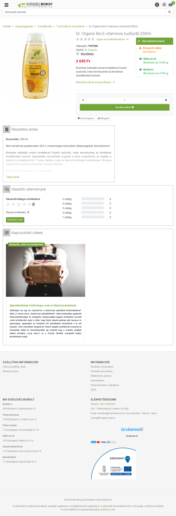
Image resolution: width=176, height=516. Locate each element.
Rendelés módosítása (102, 366)
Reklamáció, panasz (101, 375)
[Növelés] (166, 100)
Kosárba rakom (125, 107)
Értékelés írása (15, 220)
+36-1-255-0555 (107, 404)
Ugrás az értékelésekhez (112, 39)
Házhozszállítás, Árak (14, 366)
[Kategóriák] (6, 5)
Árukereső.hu (132, 436)
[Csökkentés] (83, 100)
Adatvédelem (97, 380)
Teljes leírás (12, 177)
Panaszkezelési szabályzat (105, 385)
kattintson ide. (108, 509)
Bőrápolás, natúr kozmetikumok (26, 244)
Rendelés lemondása (101, 371)
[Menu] (157, 4)
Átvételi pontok (10, 371)
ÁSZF (93, 389)
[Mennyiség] (125, 100)
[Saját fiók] (164, 5)
